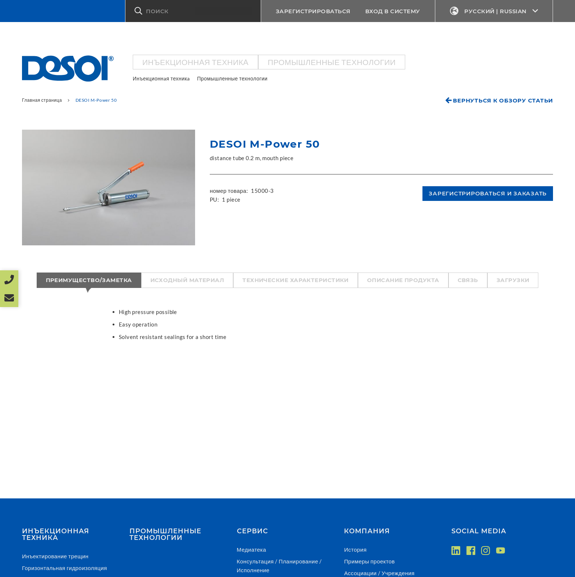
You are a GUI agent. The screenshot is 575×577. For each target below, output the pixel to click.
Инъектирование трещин (55, 556)
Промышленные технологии (332, 61)
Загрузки (513, 280)
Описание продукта (403, 280)
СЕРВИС (252, 531)
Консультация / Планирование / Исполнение (279, 565)
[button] (193, 11)
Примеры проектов (369, 561)
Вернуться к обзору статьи (503, 100)
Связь (468, 280)
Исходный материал (187, 280)
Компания (367, 531)
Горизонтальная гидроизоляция (64, 568)
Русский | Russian (494, 11)
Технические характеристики (295, 280)
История (355, 549)
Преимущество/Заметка (89, 280)
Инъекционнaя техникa (195, 61)
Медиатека (251, 549)
